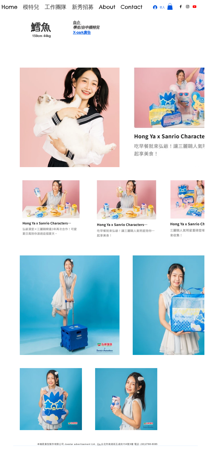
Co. (99, 444)
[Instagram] (187, 6)
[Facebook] (181, 6)
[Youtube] (194, 6)
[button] (170, 6)
